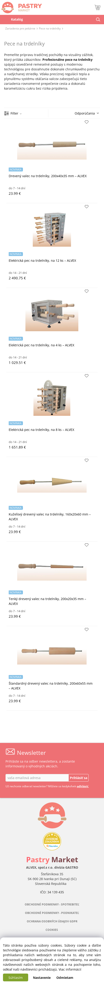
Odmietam (64, 977)
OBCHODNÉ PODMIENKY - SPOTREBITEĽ (52, 904)
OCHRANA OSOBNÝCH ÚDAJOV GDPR (52, 921)
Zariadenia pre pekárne (20, 28)
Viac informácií (70, 969)
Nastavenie (42, 977)
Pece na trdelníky (50, 28)
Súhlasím (15, 977)
